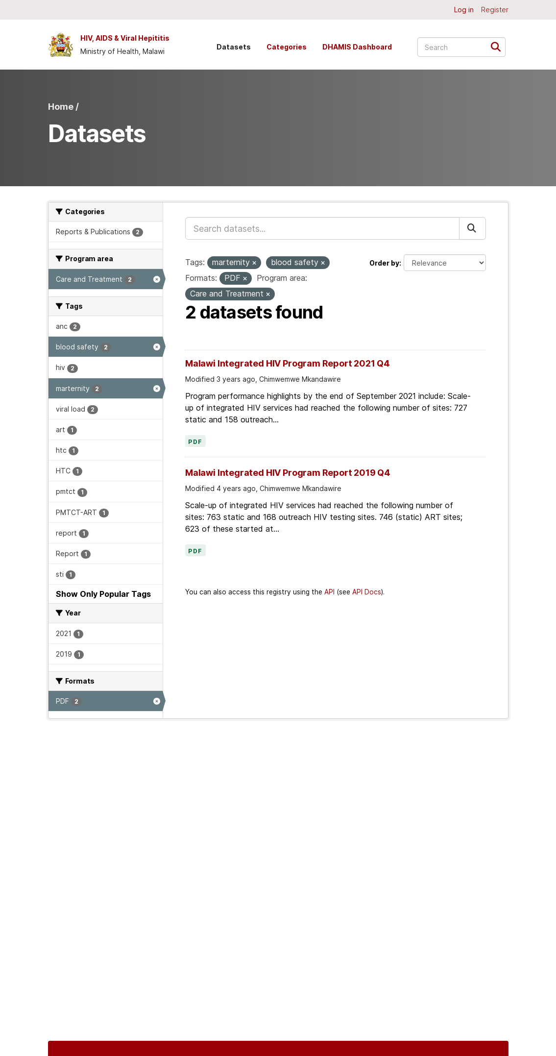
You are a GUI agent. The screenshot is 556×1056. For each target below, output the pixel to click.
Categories (286, 47)
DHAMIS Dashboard (357, 47)
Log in (464, 9)
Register (494, 9)
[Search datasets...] (461, 47)
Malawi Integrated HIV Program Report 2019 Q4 (287, 472)
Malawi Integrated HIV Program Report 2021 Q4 (287, 363)
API (329, 592)
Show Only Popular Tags (103, 594)
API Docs (366, 592)
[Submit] (499, 46)
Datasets (234, 47)
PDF (195, 442)
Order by (384, 263)
